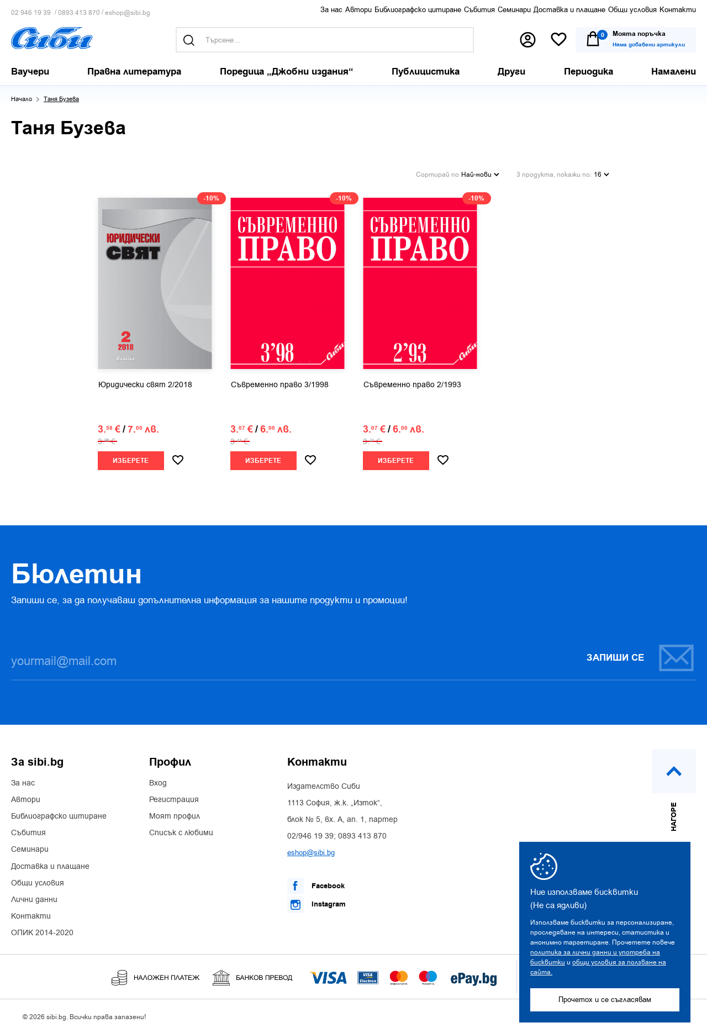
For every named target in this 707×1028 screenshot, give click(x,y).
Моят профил (174, 812)
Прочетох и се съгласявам (604, 999)
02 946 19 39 (31, 13)
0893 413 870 (79, 13)
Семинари (514, 9)
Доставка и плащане (569, 9)
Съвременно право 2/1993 (412, 381)
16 (601, 171)
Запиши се (641, 653)
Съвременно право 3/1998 (280, 381)
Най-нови (480, 171)
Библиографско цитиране (417, 9)
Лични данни (34, 895)
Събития (479, 9)
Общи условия (632, 9)
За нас (331, 9)
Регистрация (174, 795)
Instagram (316, 900)
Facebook (316, 881)
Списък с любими (181, 829)
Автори (358, 9)
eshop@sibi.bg (127, 13)
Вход (158, 779)
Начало (21, 99)
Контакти (677, 9)
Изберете (131, 456)
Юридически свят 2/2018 (145, 381)
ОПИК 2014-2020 (42, 929)
